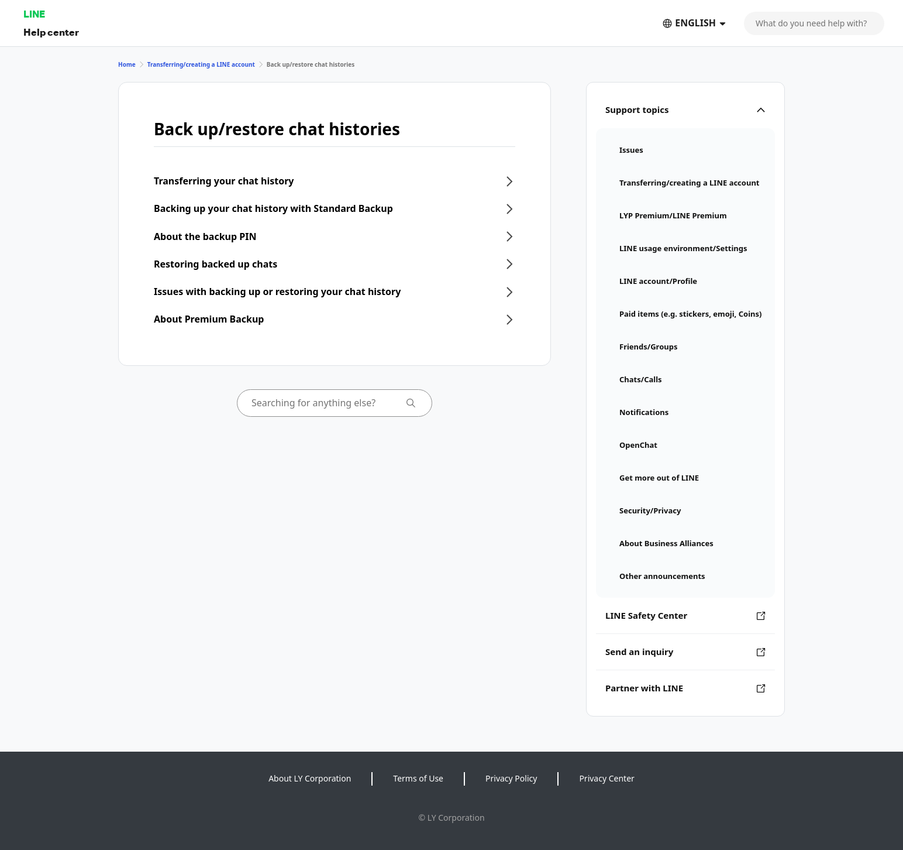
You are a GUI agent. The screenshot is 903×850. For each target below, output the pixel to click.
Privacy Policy (511, 778)
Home (127, 64)
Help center (51, 32)
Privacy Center (606, 778)
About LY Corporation (309, 778)
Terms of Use (418, 778)
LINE (34, 14)
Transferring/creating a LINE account (201, 64)
